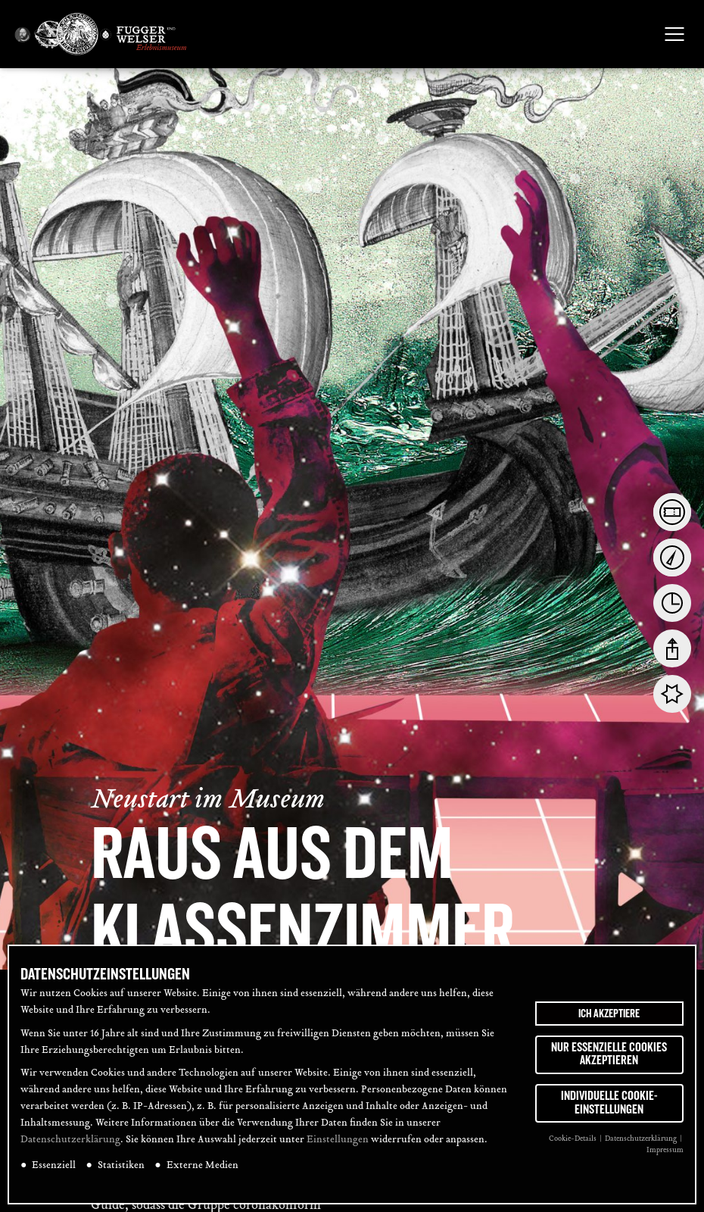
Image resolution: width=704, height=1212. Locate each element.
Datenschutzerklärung (70, 1140)
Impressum (665, 1150)
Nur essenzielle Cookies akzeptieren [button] (609, 1054)
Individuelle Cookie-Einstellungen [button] (609, 1103)
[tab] (672, 512)
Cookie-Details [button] (573, 1138)
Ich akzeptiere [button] (609, 1013)
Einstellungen (338, 1140)
